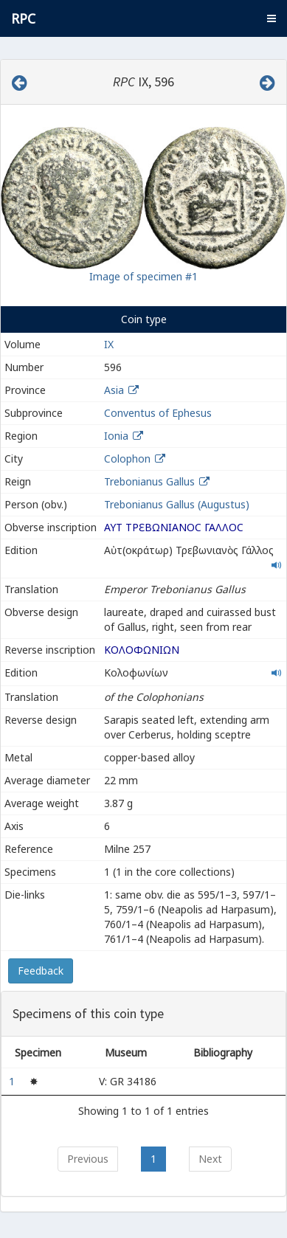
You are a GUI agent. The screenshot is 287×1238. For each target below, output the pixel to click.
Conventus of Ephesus (158, 413)
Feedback (40, 971)
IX (109, 344)
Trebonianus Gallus (149, 481)
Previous (87, 1159)
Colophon (127, 459)
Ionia (116, 436)
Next (210, 1159)
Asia (114, 390)
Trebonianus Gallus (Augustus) (176, 504)
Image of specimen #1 (143, 276)
